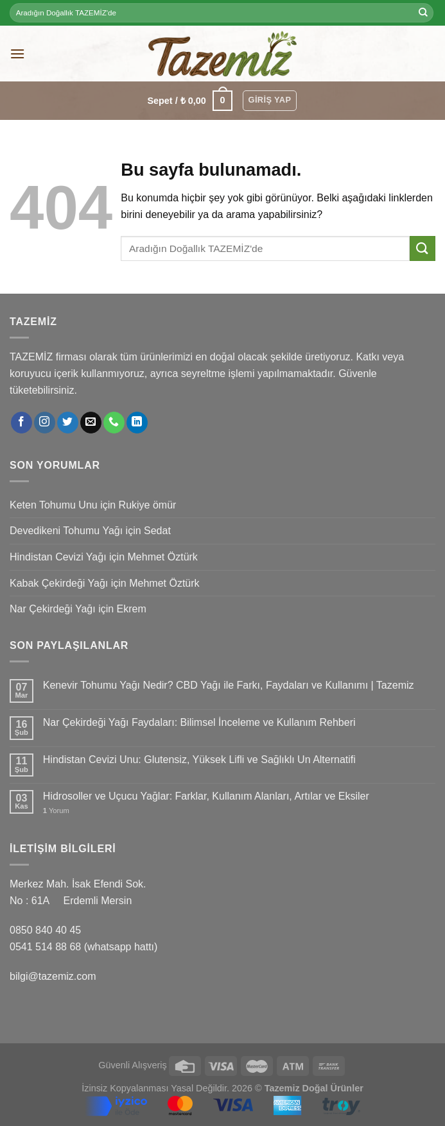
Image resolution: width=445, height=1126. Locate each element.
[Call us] (114, 422)
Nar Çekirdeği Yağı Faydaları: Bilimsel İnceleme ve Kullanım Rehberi (199, 722)
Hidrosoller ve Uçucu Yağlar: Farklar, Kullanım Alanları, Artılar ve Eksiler (206, 796)
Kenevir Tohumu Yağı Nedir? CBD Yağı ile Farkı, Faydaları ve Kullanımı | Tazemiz (228, 685)
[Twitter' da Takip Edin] (67, 422)
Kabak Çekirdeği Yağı (59, 583)
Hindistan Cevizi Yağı (58, 556)
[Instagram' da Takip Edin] (44, 422)
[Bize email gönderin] (90, 422)
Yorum (56, 810)
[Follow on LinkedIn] (137, 422)
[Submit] (423, 12)
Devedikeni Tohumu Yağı (66, 530)
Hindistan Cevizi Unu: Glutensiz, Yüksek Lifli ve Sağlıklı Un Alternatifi (199, 759)
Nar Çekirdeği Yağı (53, 608)
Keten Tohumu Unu (54, 505)
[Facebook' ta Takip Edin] (21, 422)
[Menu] (17, 53)
